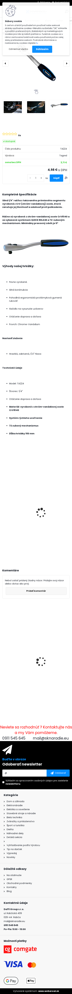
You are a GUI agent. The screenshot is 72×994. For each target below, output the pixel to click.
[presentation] (5, 63)
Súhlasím (42, 49)
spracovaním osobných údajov (36, 780)
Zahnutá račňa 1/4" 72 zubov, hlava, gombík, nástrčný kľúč (31, 675)
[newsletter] (58, 773)
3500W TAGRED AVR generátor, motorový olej (31, 526)
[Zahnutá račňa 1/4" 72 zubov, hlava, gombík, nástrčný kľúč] (36, 63)
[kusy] (36, 178)
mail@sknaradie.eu (14, 921)
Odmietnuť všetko (18, 49)
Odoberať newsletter (22, 764)
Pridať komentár (36, 590)
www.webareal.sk (48, 991)
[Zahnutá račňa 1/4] (12, 107)
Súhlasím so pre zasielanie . (37, 782)
